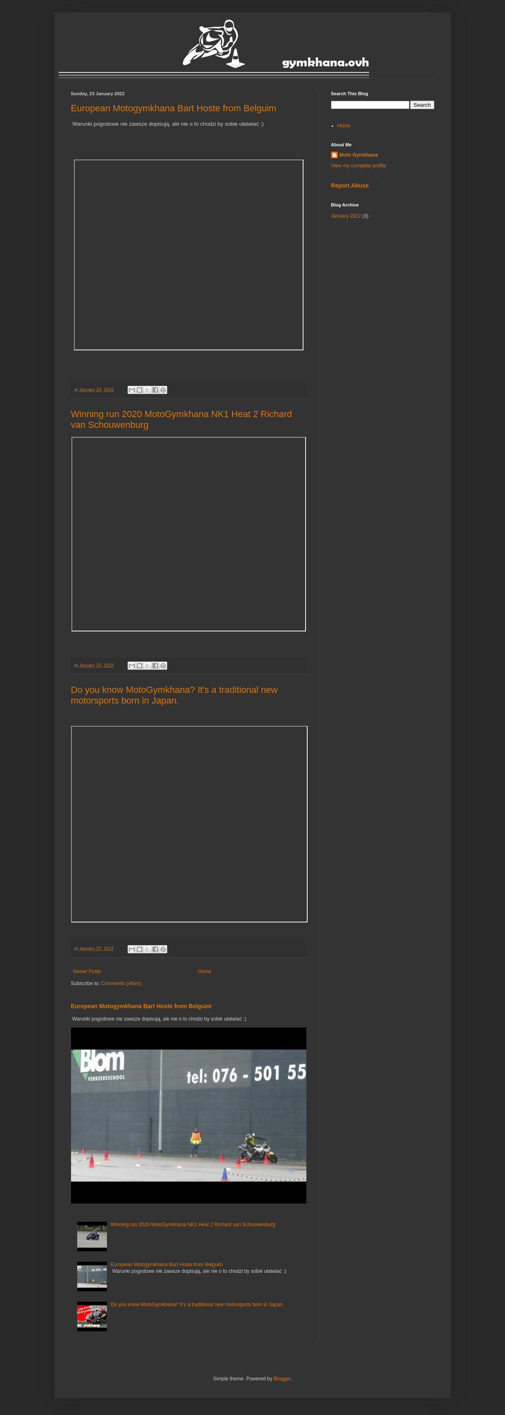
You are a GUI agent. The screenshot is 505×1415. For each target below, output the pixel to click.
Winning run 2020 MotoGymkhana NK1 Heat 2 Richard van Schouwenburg (193, 1224)
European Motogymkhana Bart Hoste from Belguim (174, 108)
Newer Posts (87, 971)
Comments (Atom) (121, 983)
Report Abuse (350, 185)
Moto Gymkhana (358, 155)
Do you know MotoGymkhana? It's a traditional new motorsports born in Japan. (174, 695)
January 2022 (346, 216)
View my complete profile (358, 166)
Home (204, 971)
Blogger (282, 1379)
